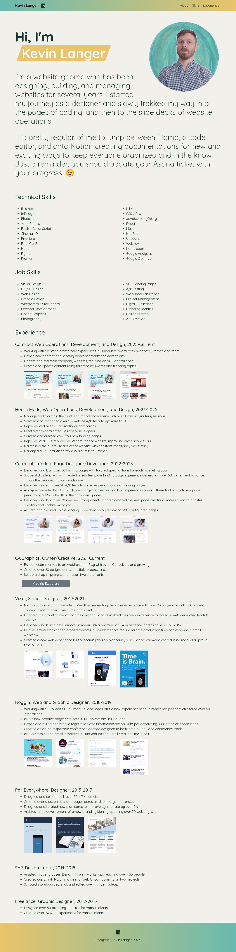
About (184, 5)
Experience (210, 5)
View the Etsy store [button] (46, 583)
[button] (38, 385)
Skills (195, 5)
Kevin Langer (26, 5)
